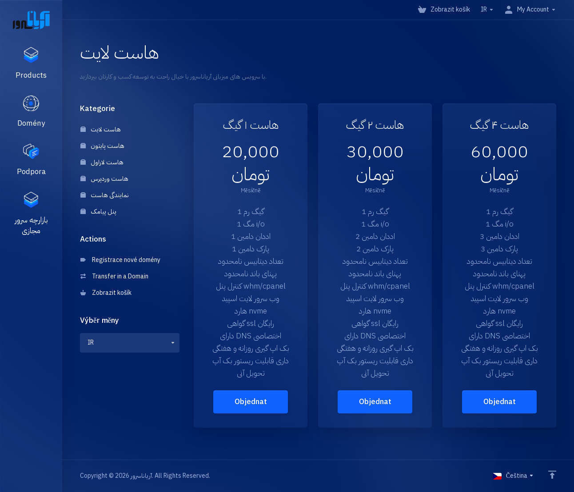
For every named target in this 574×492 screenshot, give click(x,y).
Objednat (251, 401)
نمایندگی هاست (104, 195)
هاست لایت (100, 129)
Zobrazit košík (106, 293)
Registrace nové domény (120, 260)
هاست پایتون (102, 146)
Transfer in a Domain (114, 276)
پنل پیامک (98, 211)
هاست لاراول (102, 162)
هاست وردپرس (104, 178)
